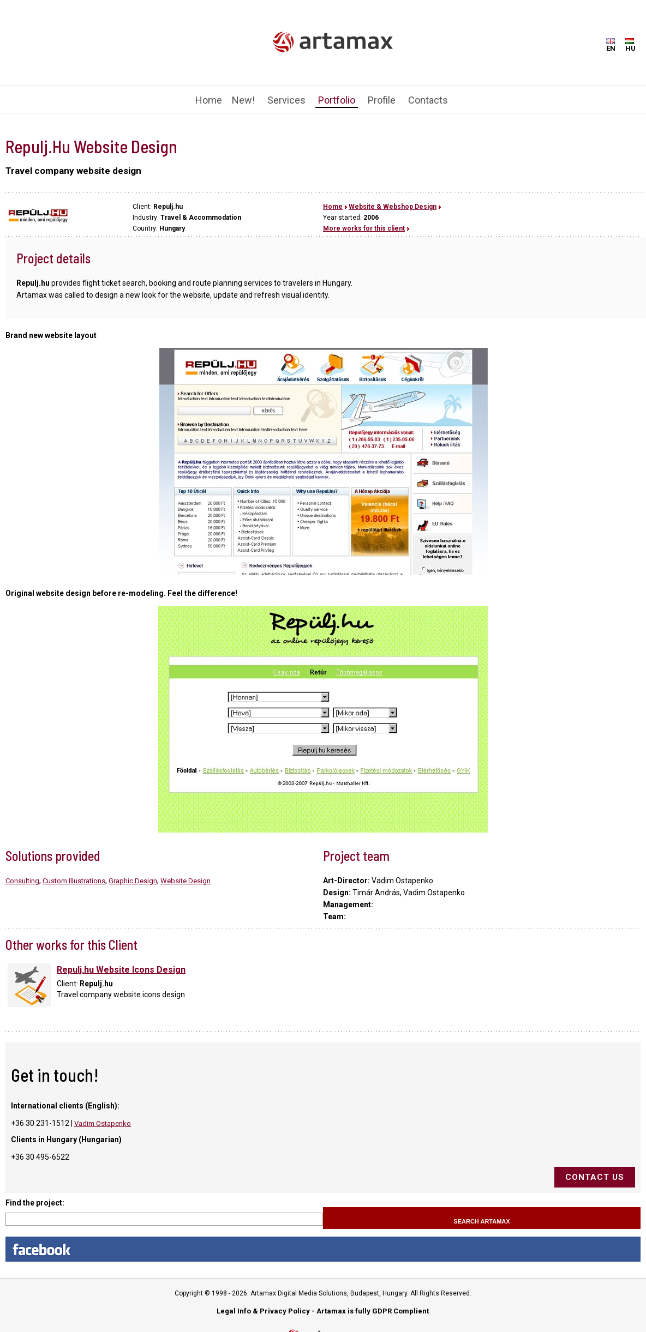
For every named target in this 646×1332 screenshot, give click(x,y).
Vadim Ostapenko (102, 1123)
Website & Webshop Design (392, 206)
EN (610, 45)
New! (243, 100)
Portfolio (336, 100)
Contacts (428, 100)
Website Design (185, 881)
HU (630, 45)
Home (208, 100)
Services (286, 100)
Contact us (594, 1177)
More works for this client (364, 228)
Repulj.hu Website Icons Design (121, 970)
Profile (382, 100)
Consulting (22, 881)
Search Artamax (481, 1221)
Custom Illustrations (74, 881)
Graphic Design (133, 881)
